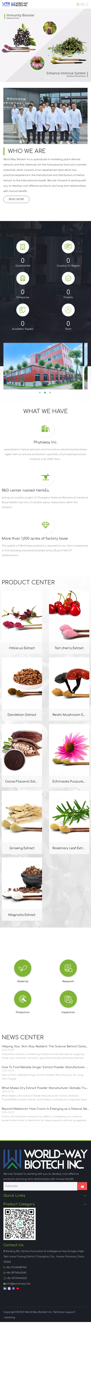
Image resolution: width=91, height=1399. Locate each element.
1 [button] (40, 392)
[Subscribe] (40, 1186)
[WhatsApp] (19, 1224)
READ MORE (16, 199)
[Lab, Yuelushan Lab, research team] (45, 116)
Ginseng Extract (21, 848)
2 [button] (45, 392)
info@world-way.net (18, 1283)
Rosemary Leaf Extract (69, 848)
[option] (45, 366)
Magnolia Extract (21, 915)
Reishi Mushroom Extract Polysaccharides (69, 715)
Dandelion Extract (22, 715)
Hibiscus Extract (22, 648)
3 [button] (50, 392)
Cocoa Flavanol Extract (22, 781)
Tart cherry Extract (69, 648)
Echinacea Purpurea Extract (69, 781)
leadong (10, 1317)
